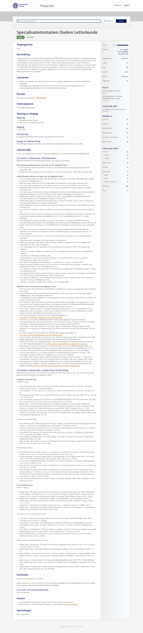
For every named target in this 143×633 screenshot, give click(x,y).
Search (121, 21)
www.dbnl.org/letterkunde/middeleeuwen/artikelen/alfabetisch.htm (41, 317)
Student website (65, 627)
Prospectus (47, 6)
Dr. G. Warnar (124, 50)
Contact (80, 627)
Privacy (74, 627)
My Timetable (42, 98)
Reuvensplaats (72, 604)
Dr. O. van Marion (122, 52)
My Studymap (31, 579)
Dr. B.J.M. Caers (123, 54)
